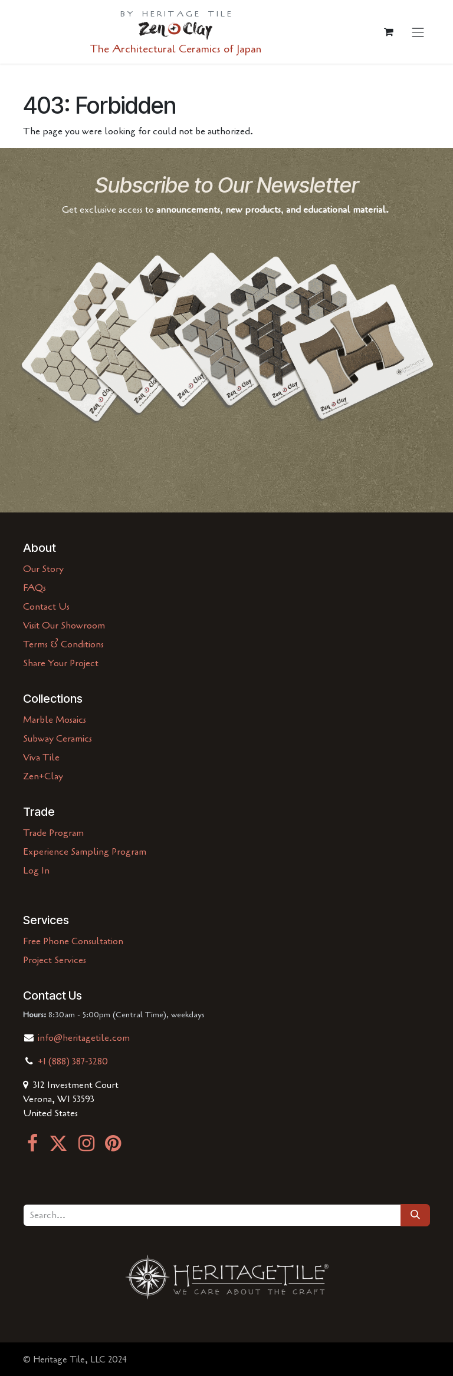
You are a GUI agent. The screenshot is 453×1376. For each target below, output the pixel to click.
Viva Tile (41, 757)
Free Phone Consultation (73, 941)
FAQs (34, 587)
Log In (36, 870)
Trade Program (53, 832)
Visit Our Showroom (64, 625)
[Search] (415, 1215)
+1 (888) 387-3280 (73, 1061)
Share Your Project (61, 663)
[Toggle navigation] (418, 32)
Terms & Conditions (63, 644)
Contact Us (46, 606)
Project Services (54, 960)
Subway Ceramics (57, 738)
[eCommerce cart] (388, 31)
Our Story (43, 569)
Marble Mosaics (54, 719)
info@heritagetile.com (82, 1037)
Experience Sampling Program (84, 851)
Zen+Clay (43, 776)
